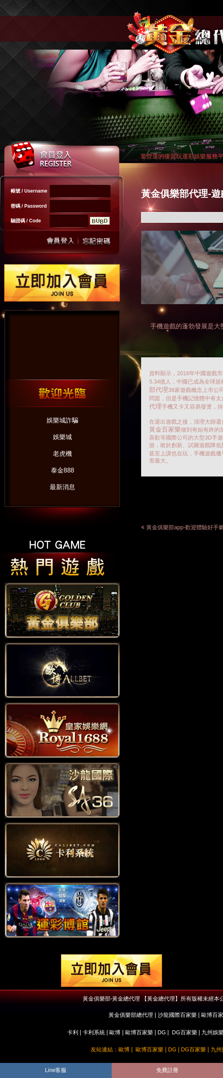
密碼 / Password (29, 206)
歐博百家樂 (139, 1032)
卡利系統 (94, 1032)
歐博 (114, 1032)
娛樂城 (62, 437)
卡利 (72, 1032)
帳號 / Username (29, 191)
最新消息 (62, 487)
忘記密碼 (94, 241)
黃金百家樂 (165, 429)
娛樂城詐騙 (62, 420)
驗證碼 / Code (26, 221)
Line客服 (55, 1070)
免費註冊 (167, 1070)
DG (161, 1032)
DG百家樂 (184, 1032)
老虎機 (62, 453)
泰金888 (62, 470)
